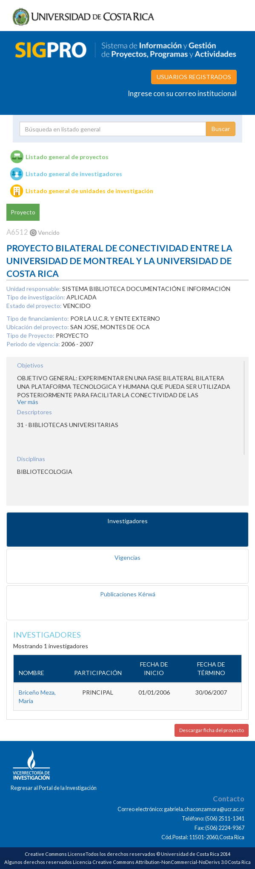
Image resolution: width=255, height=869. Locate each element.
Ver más (27, 401)
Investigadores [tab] (127, 520)
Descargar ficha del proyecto (211, 730)
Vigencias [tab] (127, 557)
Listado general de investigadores (74, 173)
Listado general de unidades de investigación (89, 190)
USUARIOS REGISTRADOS (194, 76)
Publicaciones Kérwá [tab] (127, 594)
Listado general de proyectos (67, 156)
